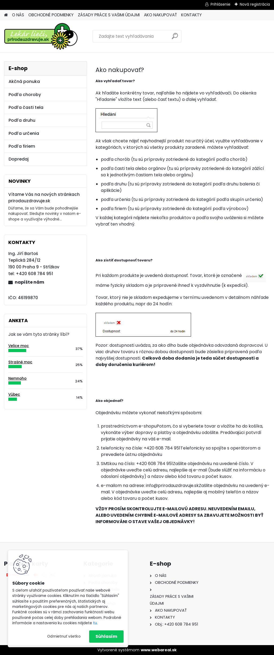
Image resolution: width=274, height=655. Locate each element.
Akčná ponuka (24, 81)
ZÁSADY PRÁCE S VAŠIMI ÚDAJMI (109, 15)
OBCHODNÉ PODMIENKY (51, 15)
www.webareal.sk (159, 650)
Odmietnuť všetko (64, 636)
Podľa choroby (25, 95)
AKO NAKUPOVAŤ (160, 15)
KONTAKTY (191, 15)
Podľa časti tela (26, 107)
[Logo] (41, 36)
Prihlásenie (220, 4)
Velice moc (18, 345)
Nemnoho (17, 378)
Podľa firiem (22, 146)
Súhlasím (106, 636)
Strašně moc (20, 362)
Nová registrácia (255, 4)
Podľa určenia (24, 133)
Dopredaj (19, 159)
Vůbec (14, 394)
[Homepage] (6, 15)
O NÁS (18, 15)
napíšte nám (29, 282)
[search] (175, 38)
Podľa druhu (22, 120)
